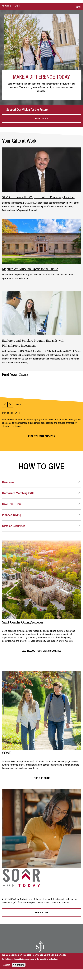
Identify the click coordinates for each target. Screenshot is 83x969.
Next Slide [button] (10, 404)
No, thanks (18, 965)
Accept (6, 965)
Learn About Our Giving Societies (41, 651)
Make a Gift (41, 912)
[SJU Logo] (41, 946)
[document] (34, 957)
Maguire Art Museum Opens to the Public (30, 269)
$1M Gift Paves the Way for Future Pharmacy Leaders (38, 197)
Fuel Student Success (41, 436)
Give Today (41, 118)
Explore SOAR (42, 778)
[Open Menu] (78, 7)
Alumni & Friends (11, 5)
